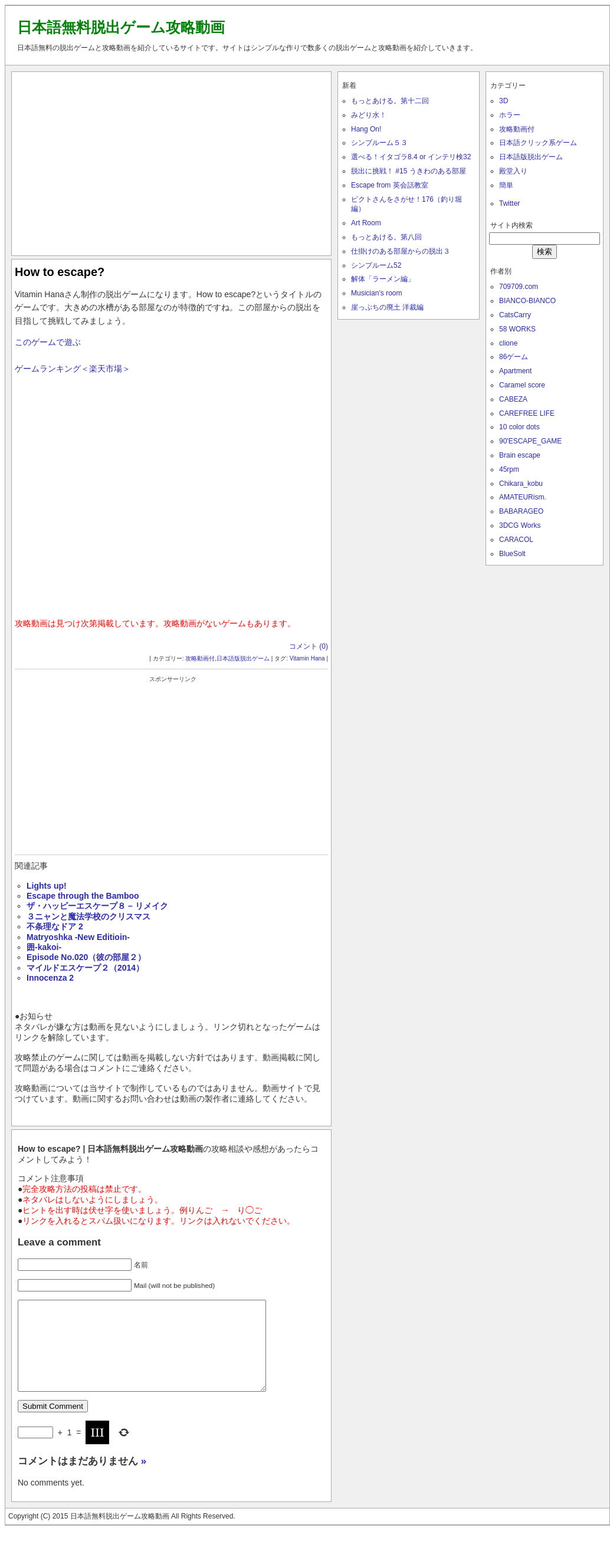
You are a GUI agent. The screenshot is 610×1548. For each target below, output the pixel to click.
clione (508, 343)
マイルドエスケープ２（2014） (85, 967)
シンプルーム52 (376, 265)
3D (503, 101)
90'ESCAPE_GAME (530, 441)
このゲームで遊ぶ (48, 342)
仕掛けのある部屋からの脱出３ (400, 251)
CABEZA (513, 399)
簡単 (506, 185)
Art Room (366, 223)
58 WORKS (517, 329)
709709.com (518, 286)
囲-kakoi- (44, 947)
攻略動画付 (200, 658)
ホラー (509, 115)
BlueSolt (512, 554)
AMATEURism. (522, 497)
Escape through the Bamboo (83, 895)
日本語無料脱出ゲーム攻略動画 (121, 27)
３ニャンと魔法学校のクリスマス (88, 916)
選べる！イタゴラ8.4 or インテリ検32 (411, 157)
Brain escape (519, 455)
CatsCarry (515, 315)
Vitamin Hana (307, 658)
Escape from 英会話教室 (389, 185)
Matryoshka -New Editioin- (78, 937)
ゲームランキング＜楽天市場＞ (72, 368)
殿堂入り (513, 171)
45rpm (509, 469)
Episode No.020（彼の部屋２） (86, 957)
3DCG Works (519, 525)
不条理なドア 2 (55, 926)
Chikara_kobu (521, 483)
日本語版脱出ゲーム (243, 658)
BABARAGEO (521, 511)
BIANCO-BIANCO (527, 301)
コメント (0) (308, 646)
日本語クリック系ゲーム (538, 143)
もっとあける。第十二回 (390, 101)
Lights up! (47, 885)
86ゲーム (513, 357)
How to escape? (59, 271)
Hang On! (366, 129)
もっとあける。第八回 (386, 237)
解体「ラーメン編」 (383, 279)
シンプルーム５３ (379, 143)
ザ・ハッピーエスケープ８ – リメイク (97, 906)
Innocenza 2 (50, 977)
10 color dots (519, 427)
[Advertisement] (172, 161)
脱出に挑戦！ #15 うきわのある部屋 (408, 171)
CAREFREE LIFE (527, 413)
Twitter (509, 203)
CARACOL (516, 539)
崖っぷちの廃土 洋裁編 (387, 307)
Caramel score (522, 385)
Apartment (515, 371)
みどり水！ (368, 115)
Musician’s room (376, 293)
